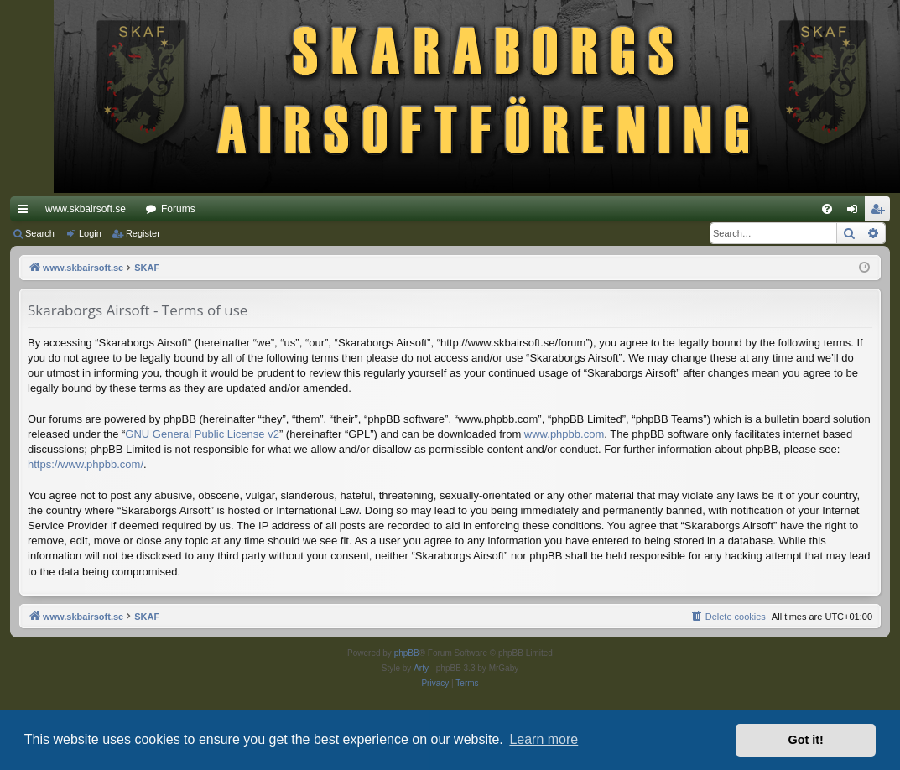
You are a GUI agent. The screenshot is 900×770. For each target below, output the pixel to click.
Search (40, 233)
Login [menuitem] (856, 212)
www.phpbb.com (564, 434)
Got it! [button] (806, 740)
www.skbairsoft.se (85, 209)
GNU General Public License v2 (202, 434)
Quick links (26, 212)
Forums (178, 209)
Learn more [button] (543, 739)
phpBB (406, 653)
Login (90, 233)
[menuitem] (827, 208)
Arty (421, 668)
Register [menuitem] (881, 212)
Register (143, 233)
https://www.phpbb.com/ (85, 464)
